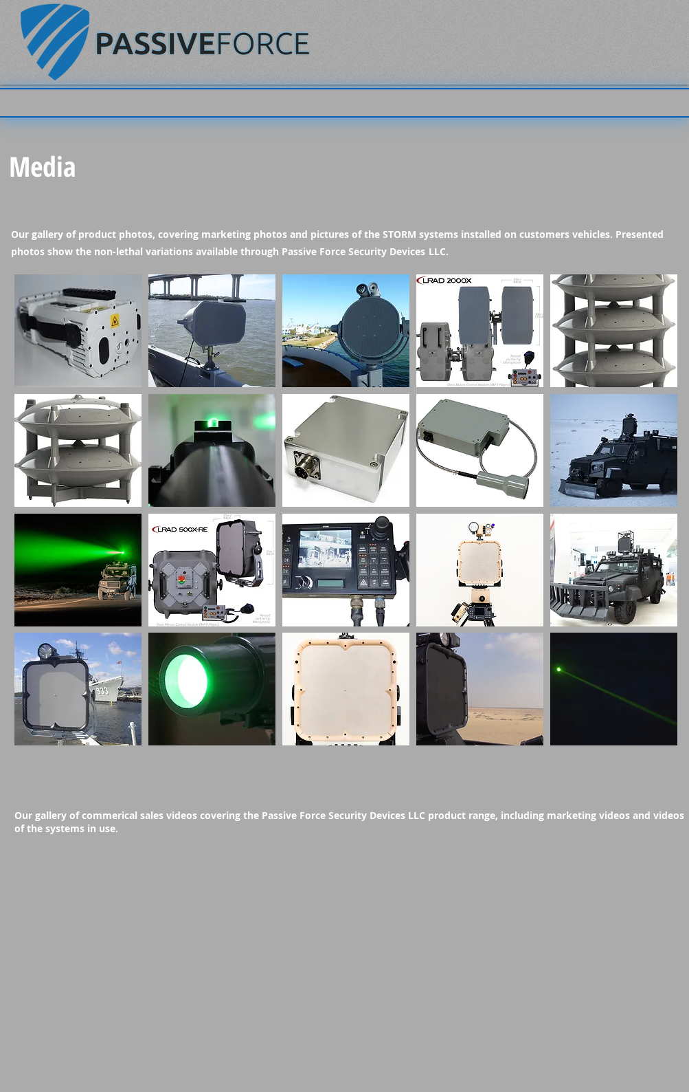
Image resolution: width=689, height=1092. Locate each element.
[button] (78, 330)
